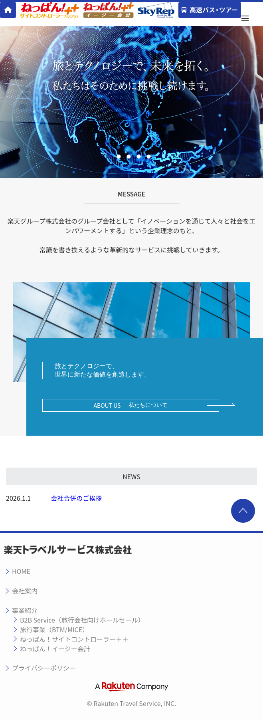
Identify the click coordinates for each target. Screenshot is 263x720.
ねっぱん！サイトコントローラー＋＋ (74, 639)
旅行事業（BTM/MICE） (54, 629)
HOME (21, 571)
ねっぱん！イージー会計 (55, 648)
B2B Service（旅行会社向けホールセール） (82, 620)
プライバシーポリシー (44, 667)
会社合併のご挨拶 (76, 498)
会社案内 (25, 590)
